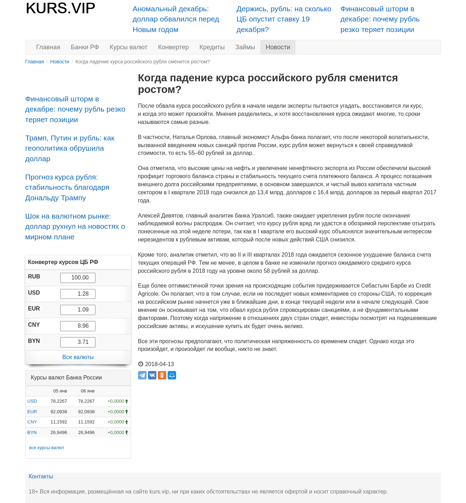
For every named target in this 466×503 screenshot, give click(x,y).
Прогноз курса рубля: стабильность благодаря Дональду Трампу (67, 187)
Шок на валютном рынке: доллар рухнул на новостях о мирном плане (75, 226)
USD (32, 401)
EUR (32, 411)
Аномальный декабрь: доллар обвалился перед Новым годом (176, 19)
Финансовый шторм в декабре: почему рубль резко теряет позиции (380, 19)
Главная (48, 47)
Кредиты (212, 47)
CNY (32, 422)
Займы (245, 47)
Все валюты (78, 357)
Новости (278, 47)
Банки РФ (85, 47)
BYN (32, 432)
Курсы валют (128, 47)
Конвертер (173, 47)
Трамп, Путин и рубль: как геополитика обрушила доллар (69, 148)
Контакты (41, 476)
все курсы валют (46, 447)
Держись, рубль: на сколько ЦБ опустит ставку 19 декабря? (284, 19)
